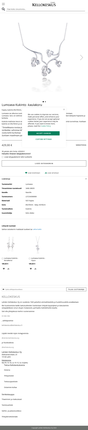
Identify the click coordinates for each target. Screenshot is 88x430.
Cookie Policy (46, 126)
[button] (81, 57)
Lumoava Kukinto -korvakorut (11, 259)
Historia (7, 370)
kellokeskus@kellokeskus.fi (12, 325)
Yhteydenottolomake (10, 417)
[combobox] (45, 9)
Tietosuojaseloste (11, 381)
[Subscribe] (76, 289)
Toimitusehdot (7, 405)
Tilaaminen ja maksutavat (12, 399)
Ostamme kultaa (10, 387)
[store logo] (44, 4)
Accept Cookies (44, 133)
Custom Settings (44, 139)
